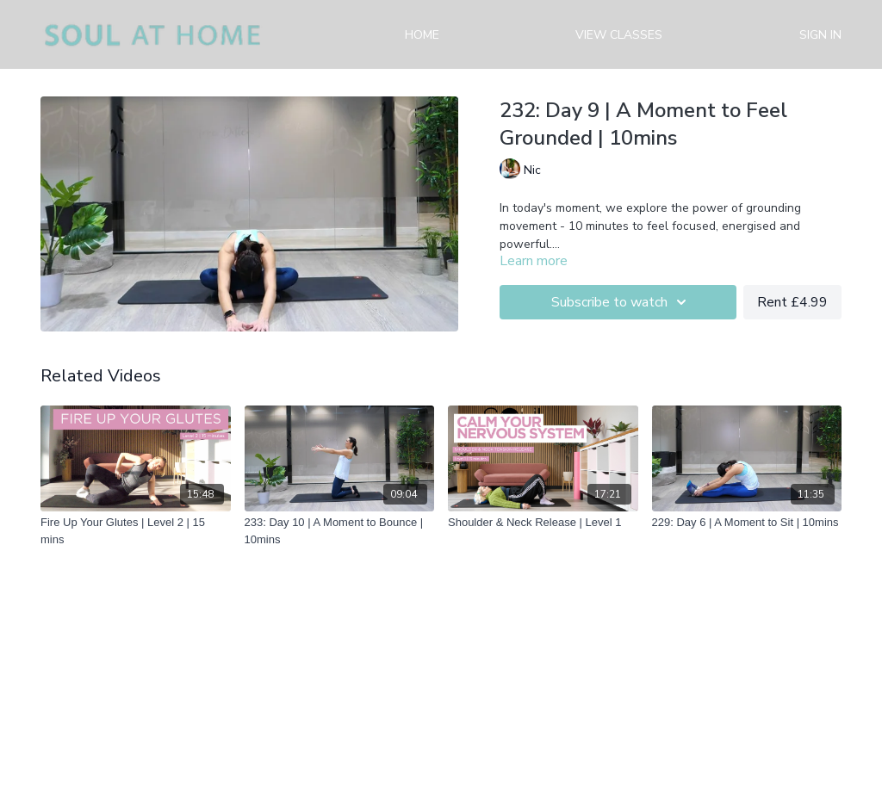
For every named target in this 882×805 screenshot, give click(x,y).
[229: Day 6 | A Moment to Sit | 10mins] (747, 522)
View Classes (618, 35)
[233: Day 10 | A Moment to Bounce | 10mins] (340, 531)
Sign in (820, 35)
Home (422, 35)
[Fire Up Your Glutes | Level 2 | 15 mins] (135, 531)
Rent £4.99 (792, 302)
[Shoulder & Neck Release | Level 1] (543, 522)
